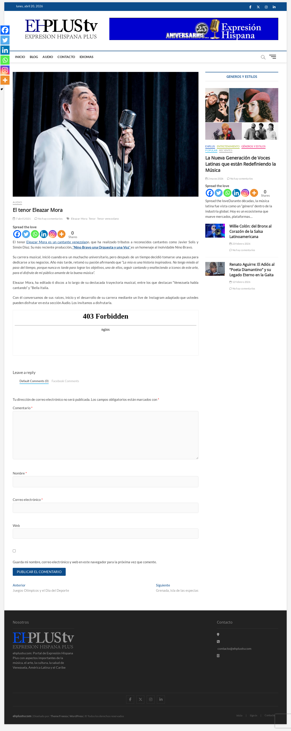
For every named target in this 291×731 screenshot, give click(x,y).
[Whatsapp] (35, 234)
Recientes (225, 150)
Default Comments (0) (34, 381)
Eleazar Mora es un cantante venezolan (57, 242)
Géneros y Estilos (253, 146)
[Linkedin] (44, 234)
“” (101, 247)
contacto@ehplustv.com (234, 648)
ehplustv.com (22, 716)
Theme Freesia (59, 716)
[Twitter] (26, 234)
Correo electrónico (28, 499)
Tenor (92, 218)
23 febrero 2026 (239, 243)
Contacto (66, 57)
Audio (48, 57)
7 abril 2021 (22, 218)
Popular (211, 150)
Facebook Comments (65, 381)
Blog (34, 57)
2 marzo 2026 (214, 178)
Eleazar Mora (79, 218)
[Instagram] (53, 234)
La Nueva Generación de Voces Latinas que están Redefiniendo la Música (240, 164)
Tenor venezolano (108, 218)
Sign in (253, 715)
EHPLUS (210, 146)
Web (16, 525)
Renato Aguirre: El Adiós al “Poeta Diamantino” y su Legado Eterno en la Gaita (251, 269)
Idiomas (86, 57)
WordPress (76, 716)
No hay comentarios (49, 218)
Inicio (20, 57)
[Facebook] (17, 234)
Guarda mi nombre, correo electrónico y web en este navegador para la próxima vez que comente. (85, 562)
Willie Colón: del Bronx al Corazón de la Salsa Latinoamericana (250, 231)
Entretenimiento (228, 146)
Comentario (23, 408)
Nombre (20, 473)
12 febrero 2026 (239, 281)
